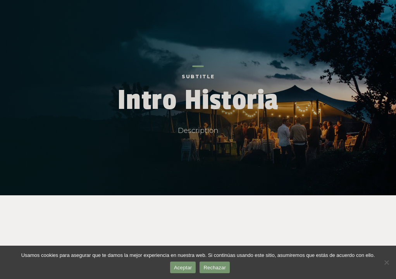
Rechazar (214, 267)
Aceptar (183, 267)
